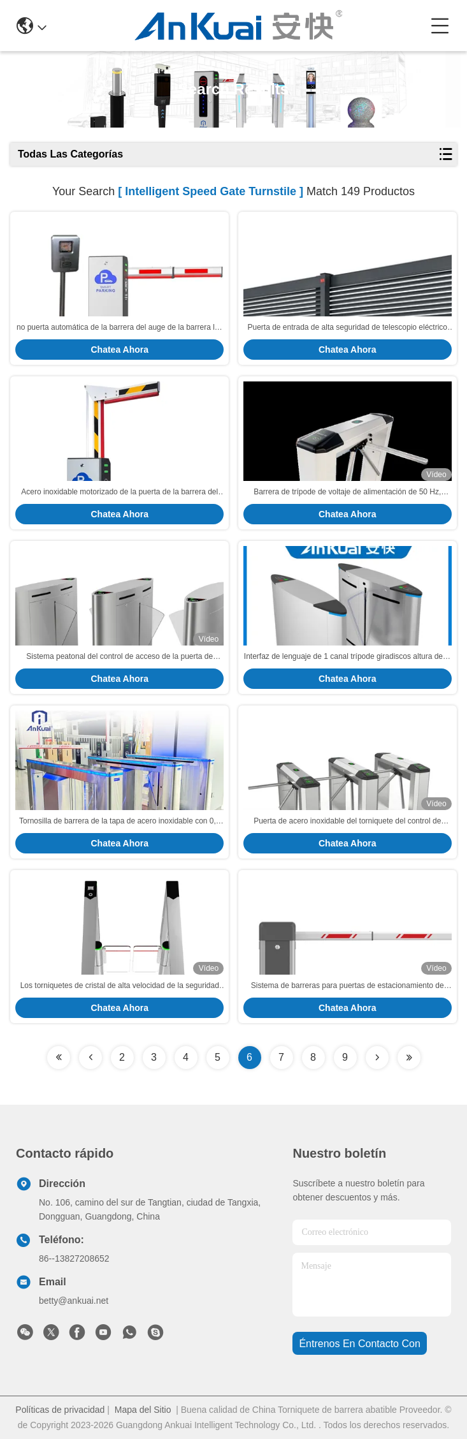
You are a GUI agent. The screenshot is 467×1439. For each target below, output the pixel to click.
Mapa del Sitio (143, 1410)
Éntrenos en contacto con (359, 1343)
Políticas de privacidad (59, 1410)
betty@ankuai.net (73, 1300)
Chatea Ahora (119, 349)
